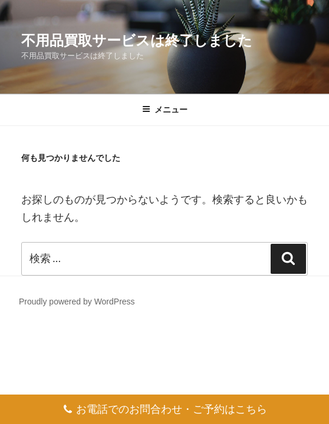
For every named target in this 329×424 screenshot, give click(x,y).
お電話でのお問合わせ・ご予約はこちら (164, 405)
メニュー (164, 109)
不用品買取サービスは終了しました (136, 40)
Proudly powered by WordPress (77, 301)
